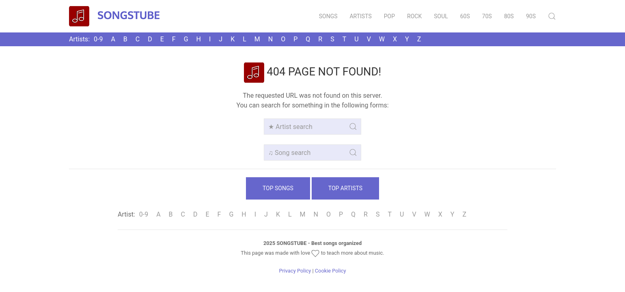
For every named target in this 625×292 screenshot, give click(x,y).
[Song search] (312, 152)
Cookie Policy (330, 271)
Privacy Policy (295, 271)
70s (487, 16)
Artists (360, 16)
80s (509, 16)
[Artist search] (312, 126)
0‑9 (98, 39)
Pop (389, 16)
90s (531, 16)
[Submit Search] (552, 16)
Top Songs (278, 188)
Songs (328, 16)
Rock (414, 16)
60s (465, 16)
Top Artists (345, 188)
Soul (441, 16)
